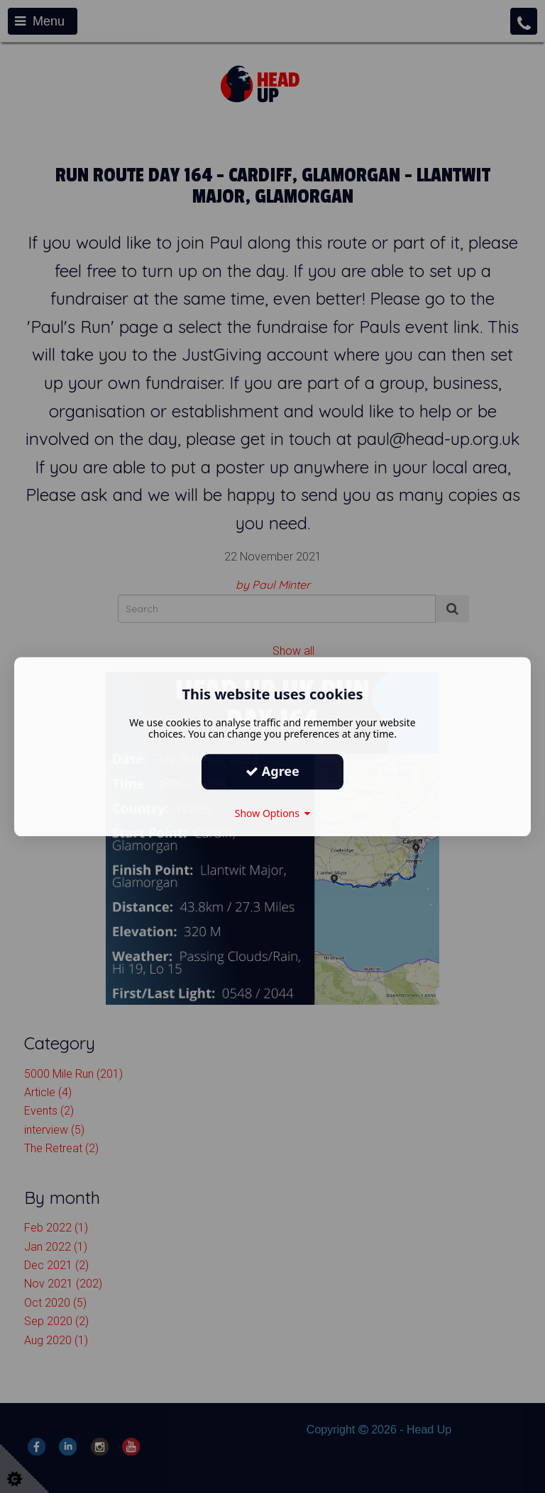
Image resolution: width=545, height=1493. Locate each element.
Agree (272, 770)
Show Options (273, 813)
